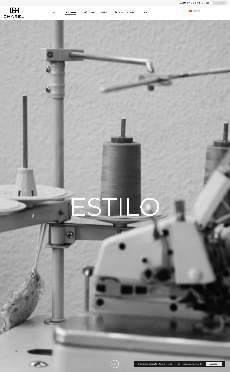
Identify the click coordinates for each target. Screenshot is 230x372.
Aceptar (214, 364)
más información (195, 364)
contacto (146, 12)
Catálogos (88, 12)
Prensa (104, 12)
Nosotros (70, 12)
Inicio (55, 12)
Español (194, 11)
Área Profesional (124, 12)
